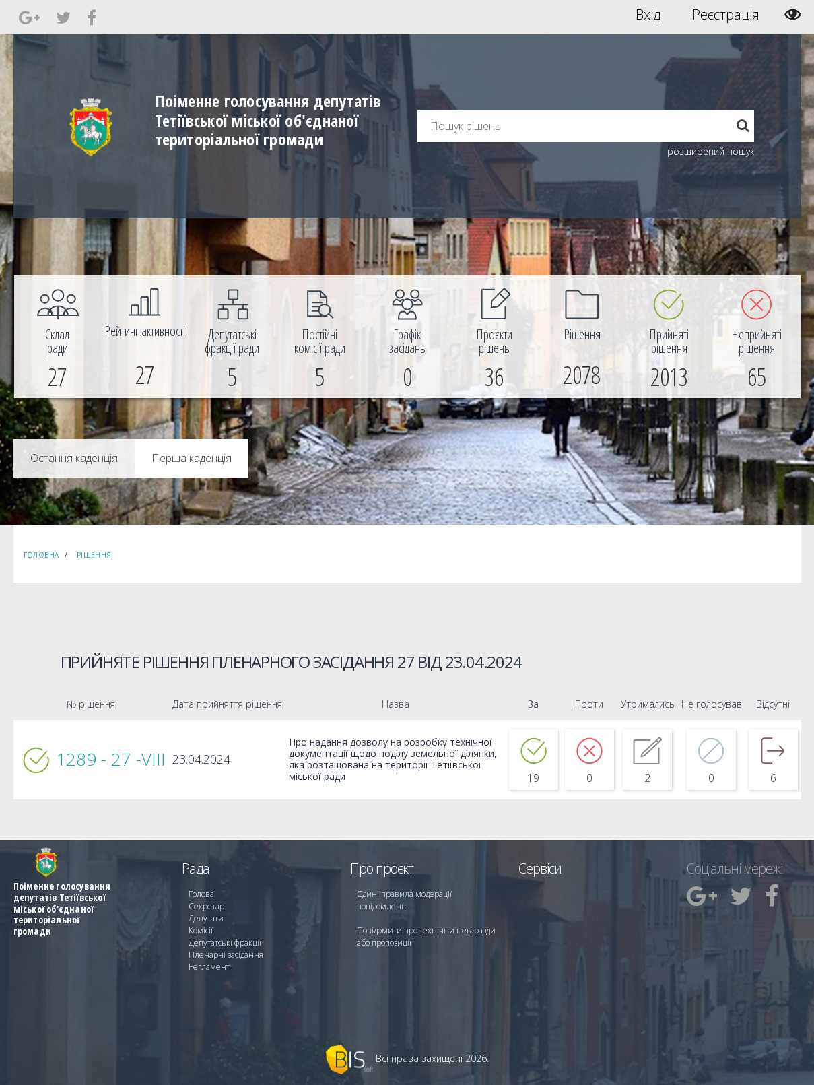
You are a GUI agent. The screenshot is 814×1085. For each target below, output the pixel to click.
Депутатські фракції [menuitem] (225, 942)
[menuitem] (58, 336)
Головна (41, 555)
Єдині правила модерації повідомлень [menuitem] (404, 900)
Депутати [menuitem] (206, 918)
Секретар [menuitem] (206, 906)
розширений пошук (710, 151)
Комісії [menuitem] (201, 930)
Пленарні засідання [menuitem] (226, 954)
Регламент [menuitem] (209, 967)
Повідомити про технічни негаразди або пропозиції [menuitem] (426, 936)
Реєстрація (725, 15)
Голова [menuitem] (201, 894)
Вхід (648, 15)
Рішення (94, 555)
